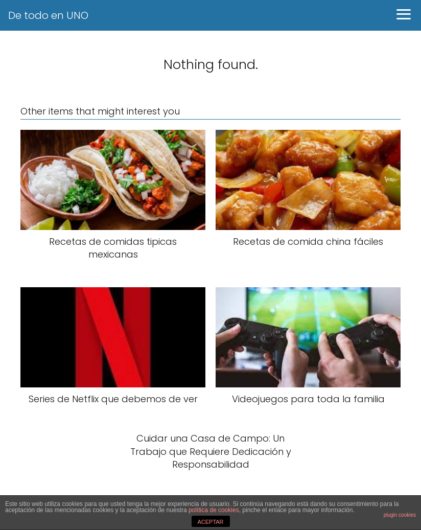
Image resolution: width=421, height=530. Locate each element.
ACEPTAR (210, 522)
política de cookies (214, 510)
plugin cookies (400, 515)
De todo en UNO (48, 15)
